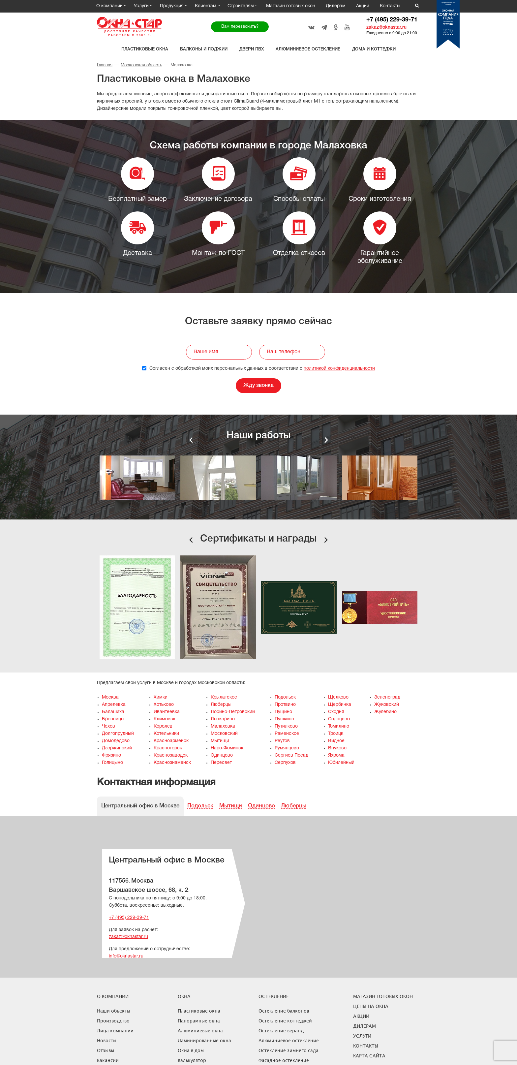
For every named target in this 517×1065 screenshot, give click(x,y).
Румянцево (287, 748)
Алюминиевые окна (200, 1030)
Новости (106, 1040)
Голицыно (112, 763)
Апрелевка (114, 705)
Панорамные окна (199, 1020)
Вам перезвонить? (239, 27)
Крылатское (224, 697)
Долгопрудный (118, 734)
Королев (163, 726)
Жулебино (385, 712)
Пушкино (284, 719)
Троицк (335, 734)
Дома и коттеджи (374, 49)
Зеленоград (387, 697)
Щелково (338, 697)
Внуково (337, 748)
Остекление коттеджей (285, 1020)
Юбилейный (341, 763)
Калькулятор (192, 1060)
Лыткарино (223, 719)
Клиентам (205, 6)
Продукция (172, 6)
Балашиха (113, 712)
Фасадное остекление (283, 1060)
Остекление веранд (281, 1030)
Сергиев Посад (291, 755)
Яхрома (336, 755)
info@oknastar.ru (126, 956)
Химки (160, 697)
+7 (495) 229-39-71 (391, 20)
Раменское (287, 734)
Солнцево (339, 719)
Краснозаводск (171, 755)
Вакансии (108, 1060)
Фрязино (111, 755)
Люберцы (221, 705)
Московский (224, 734)
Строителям (241, 6)
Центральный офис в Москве (140, 805)
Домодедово (116, 741)
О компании (109, 6)
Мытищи (220, 741)
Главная (104, 65)
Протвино (285, 705)
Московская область (141, 65)
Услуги (141, 6)
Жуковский (386, 705)
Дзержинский (117, 748)
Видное (336, 741)
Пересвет (221, 763)
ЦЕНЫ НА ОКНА (370, 1006)
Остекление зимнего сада (288, 1050)
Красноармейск (171, 741)
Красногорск (168, 748)
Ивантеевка (167, 712)
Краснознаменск (172, 763)
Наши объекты (113, 1011)
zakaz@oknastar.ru (386, 27)
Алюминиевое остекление (308, 49)
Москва (110, 697)
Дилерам (336, 6)
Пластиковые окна (144, 49)
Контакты (390, 6)
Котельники (166, 734)
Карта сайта (369, 1055)
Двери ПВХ (251, 49)
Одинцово (222, 755)
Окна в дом (191, 1050)
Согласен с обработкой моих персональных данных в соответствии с (258, 368)
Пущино (283, 712)
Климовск (164, 719)
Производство (113, 1020)
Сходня (336, 712)
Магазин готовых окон (290, 6)
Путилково (286, 726)
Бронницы (113, 719)
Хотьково (164, 705)
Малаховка (223, 726)
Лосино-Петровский (233, 712)
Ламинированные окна (204, 1040)
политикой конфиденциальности (339, 368)
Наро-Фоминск (227, 748)
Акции (362, 6)
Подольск (285, 697)
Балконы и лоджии (204, 49)
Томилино (338, 726)
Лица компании (115, 1030)
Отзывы (105, 1050)
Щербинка (339, 705)
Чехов (108, 726)
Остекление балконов (283, 1011)
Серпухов (285, 763)
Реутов (282, 741)
